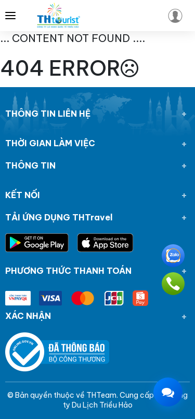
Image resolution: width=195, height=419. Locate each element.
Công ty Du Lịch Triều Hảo (125, 400)
